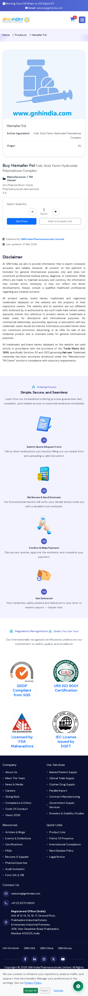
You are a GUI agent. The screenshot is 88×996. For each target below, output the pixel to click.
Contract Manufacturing (64, 796)
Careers (10, 790)
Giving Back (12, 796)
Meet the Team (15, 778)
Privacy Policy (33, 983)
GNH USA (29, 948)
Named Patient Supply (63, 772)
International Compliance (65, 844)
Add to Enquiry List (60, 221)
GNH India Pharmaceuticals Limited (42, 239)
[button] (82, 20)
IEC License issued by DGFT (66, 742)
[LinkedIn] (34, 959)
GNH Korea (65, 948)
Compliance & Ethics (18, 803)
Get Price (22, 221)
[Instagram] (44, 959)
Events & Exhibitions (18, 838)
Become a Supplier (17, 857)
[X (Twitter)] (53, 959)
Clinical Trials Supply (61, 778)
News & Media (14, 784)
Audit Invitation (15, 869)
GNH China (46, 948)
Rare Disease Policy (61, 850)
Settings (58, 990)
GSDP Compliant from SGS (22, 690)
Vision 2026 (12, 815)
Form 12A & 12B (14, 875)
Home (6, 35)
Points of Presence (61, 838)
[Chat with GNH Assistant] (78, 986)
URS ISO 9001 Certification (66, 688)
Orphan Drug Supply (62, 784)
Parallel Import (58, 790)
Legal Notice (57, 857)
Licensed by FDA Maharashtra (22, 742)
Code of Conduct (16, 809)
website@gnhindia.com (44, 7)
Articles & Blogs (15, 832)
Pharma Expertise (16, 863)
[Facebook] (25, 959)
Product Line (57, 832)
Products (21, 35)
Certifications (14, 844)
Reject (45, 990)
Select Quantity (17, 204)
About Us (11, 772)
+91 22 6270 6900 (23, 903)
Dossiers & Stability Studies (66, 813)
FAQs (8, 850)
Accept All (30, 990)
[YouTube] (62, 959)
